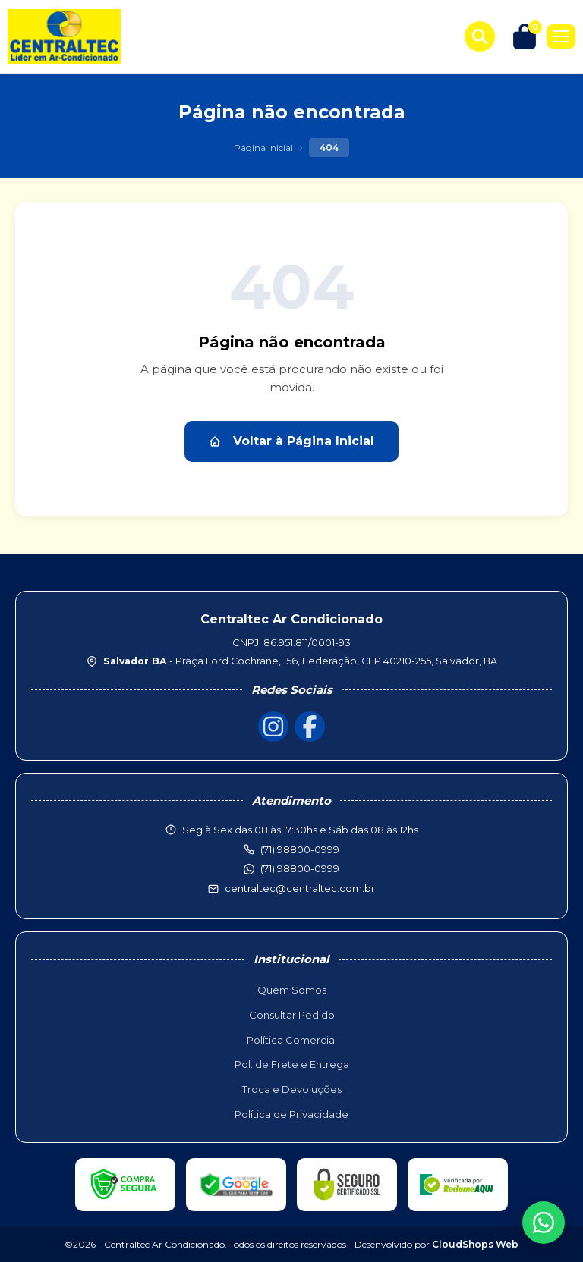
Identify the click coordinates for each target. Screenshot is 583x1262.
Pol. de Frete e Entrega (292, 1064)
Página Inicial (263, 147)
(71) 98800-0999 (299, 868)
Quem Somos (291, 990)
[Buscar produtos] (480, 36)
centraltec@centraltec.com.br (300, 888)
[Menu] (561, 36)
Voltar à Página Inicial (291, 441)
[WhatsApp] (543, 1222)
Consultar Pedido (292, 1015)
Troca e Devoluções (292, 1089)
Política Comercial (292, 1040)
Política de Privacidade (291, 1114)
